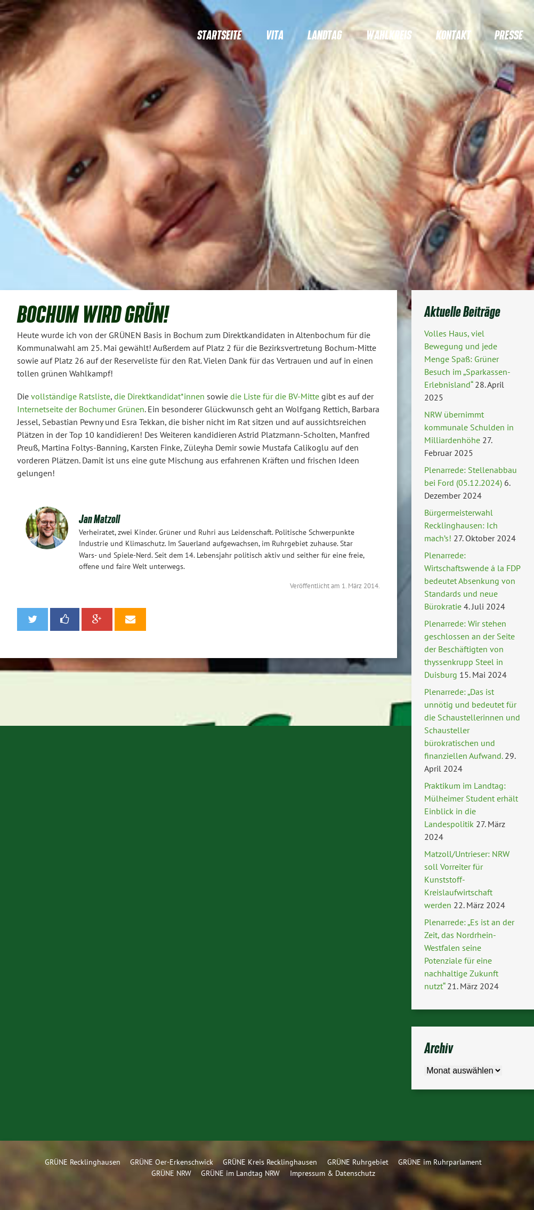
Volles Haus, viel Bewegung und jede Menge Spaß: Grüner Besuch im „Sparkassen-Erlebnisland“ (467, 359)
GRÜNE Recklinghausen (82, 1162)
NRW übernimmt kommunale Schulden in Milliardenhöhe (469, 427)
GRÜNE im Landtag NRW (240, 1173)
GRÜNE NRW (171, 1173)
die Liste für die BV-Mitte (274, 396)
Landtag (325, 35)
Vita (275, 35)
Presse (509, 35)
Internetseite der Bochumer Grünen (80, 409)
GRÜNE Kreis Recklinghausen (270, 1162)
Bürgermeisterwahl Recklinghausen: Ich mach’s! (461, 525)
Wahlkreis (388, 35)
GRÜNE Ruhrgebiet (358, 1162)
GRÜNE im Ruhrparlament (440, 1162)
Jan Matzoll (99, 518)
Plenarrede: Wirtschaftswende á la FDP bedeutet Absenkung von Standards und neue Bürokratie (472, 581)
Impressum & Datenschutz (332, 1173)
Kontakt (453, 35)
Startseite (219, 35)
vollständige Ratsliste (70, 396)
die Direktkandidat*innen (159, 396)
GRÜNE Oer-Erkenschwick (171, 1162)
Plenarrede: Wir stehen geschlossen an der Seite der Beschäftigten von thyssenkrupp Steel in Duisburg (469, 649)
